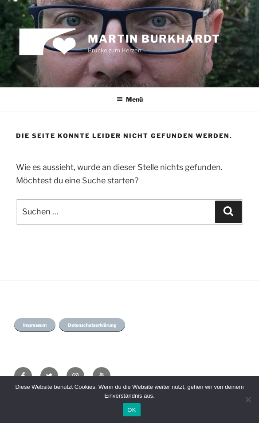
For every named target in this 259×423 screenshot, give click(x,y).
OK (131, 410)
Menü (130, 99)
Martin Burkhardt (154, 38)
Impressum (35, 325)
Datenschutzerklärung (92, 325)
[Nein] (247, 399)
